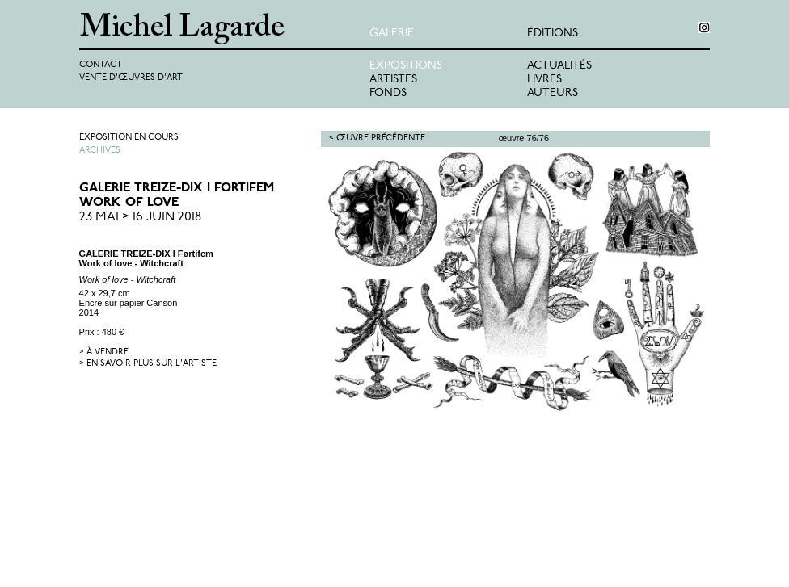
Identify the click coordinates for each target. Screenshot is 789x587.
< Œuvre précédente (377, 138)
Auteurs (552, 93)
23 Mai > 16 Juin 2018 (140, 217)
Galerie (391, 33)
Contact (100, 65)
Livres (544, 79)
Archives (99, 150)
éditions (552, 33)
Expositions (405, 66)
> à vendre (104, 352)
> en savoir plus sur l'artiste (148, 363)
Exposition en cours (129, 137)
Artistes (393, 79)
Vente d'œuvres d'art (131, 77)
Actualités (559, 66)
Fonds (388, 93)
